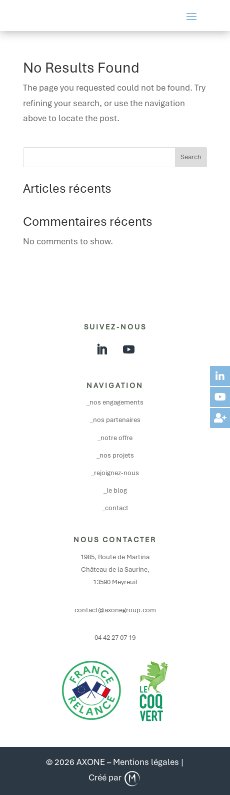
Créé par (114, 777)
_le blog (115, 490)
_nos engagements (115, 402)
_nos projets (115, 455)
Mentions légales (146, 761)
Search (191, 157)
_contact (115, 508)
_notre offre (115, 438)
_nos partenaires (115, 420)
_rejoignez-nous (115, 473)
